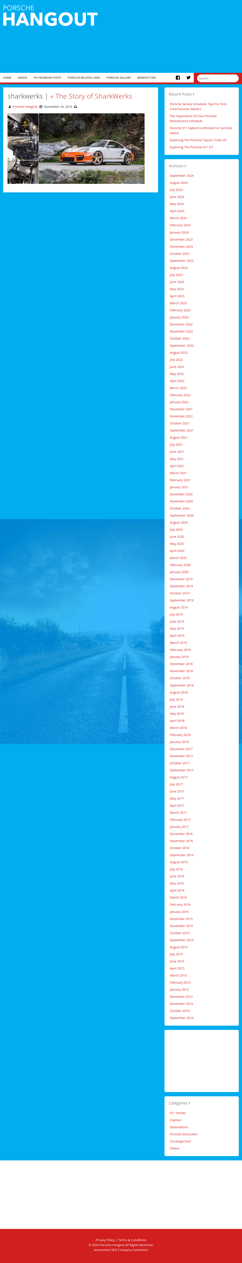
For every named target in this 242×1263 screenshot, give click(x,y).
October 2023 (179, 254)
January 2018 (179, 742)
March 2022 (178, 388)
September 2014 (182, 1018)
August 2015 (179, 947)
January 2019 (179, 657)
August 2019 (179, 607)
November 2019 (181, 586)
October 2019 (179, 593)
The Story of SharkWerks (91, 95)
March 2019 (178, 643)
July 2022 (176, 360)
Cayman (175, 1120)
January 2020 (179, 572)
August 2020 (179, 522)
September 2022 (182, 345)
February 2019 (180, 650)
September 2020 (182, 515)
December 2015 (181, 919)
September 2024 (182, 176)
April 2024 (177, 211)
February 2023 (180, 310)
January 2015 (179, 989)
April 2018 (177, 721)
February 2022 (180, 395)
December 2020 (181, 494)
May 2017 (177, 798)
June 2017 (177, 791)
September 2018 (182, 685)
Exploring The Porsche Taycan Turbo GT (198, 140)
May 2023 (177, 289)
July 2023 (176, 275)
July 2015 (176, 954)
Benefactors (146, 77)
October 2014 (179, 1011)
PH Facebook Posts (47, 77)
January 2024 (179, 232)
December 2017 (181, 749)
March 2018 (178, 728)
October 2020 (179, 508)
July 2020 (176, 529)
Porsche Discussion (183, 1134)
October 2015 (179, 933)
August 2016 (179, 862)
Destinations (179, 1127)
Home (7, 77)
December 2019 (181, 579)
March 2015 (178, 975)
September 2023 (182, 261)
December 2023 (181, 239)
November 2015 (181, 926)
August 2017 (179, 777)
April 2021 (177, 466)
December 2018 (181, 664)
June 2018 (177, 706)
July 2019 (176, 614)
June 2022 (177, 367)
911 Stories (178, 1113)
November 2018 (181, 671)
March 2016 (178, 897)
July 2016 (176, 869)
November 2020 (181, 501)
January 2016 (179, 912)
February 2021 (180, 480)
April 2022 (177, 381)
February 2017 (180, 820)
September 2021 (182, 430)
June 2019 (177, 621)
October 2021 (179, 423)
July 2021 (176, 444)
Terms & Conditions (132, 1240)
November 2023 (181, 246)
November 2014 (181, 1004)
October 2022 (179, 338)
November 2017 (181, 756)
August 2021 (179, 437)
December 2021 (181, 409)
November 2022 (181, 331)
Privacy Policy (105, 1240)
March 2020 (178, 558)
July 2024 (176, 190)
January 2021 (179, 487)
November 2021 (181, 416)
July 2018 (176, 699)
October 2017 (179, 763)
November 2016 (181, 841)
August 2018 (179, 692)
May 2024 (177, 204)
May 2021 (177, 459)
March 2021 (178, 473)
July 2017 (176, 784)
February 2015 (180, 982)
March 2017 (178, 813)
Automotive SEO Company (112, 1250)
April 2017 (177, 805)
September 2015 (182, 940)
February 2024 (180, 225)
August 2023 (179, 268)
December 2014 (181, 997)
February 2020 (180, 565)
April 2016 (177, 890)
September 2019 (182, 600)
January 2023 (179, 317)
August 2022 (179, 353)
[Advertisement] (171, 36)
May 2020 (177, 544)
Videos (22, 77)
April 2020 (177, 551)
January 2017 (179, 827)
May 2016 (177, 883)
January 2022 (179, 402)
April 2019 (177, 636)
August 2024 (179, 183)
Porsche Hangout (25, 107)
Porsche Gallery (119, 77)
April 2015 (177, 968)
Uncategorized (180, 1141)
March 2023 (178, 303)
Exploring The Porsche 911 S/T (191, 147)
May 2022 (177, 374)
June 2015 (177, 961)
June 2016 (177, 876)
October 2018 (179, 678)
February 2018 (180, 735)
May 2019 (177, 628)
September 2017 (182, 770)
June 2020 (177, 537)
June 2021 (177, 451)
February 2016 (180, 904)
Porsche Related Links (84, 77)
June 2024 (177, 197)
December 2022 (181, 324)
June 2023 (177, 282)
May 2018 (177, 714)
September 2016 (182, 855)
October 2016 (179, 848)
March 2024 (178, 218)
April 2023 (177, 296)
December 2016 (181, 834)
